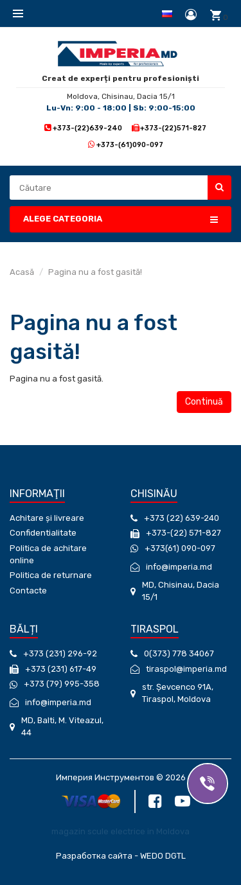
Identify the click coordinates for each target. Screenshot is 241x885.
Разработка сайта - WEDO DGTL (121, 856)
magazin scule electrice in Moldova (120, 831)
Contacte (28, 590)
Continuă (204, 401)
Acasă (22, 272)
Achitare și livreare (47, 518)
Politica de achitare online (48, 554)
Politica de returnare (51, 575)
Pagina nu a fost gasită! (95, 272)
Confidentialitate (43, 533)
